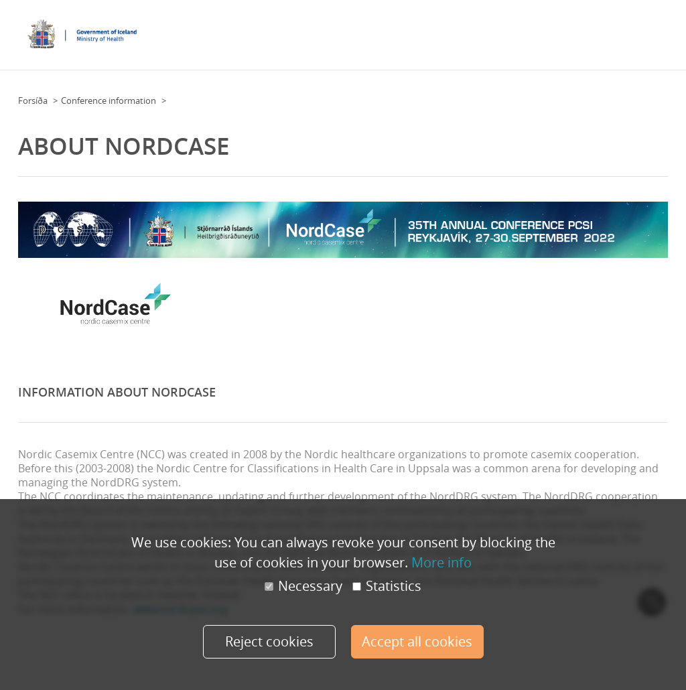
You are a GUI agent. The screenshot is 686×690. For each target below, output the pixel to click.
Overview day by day (592, 31)
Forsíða (33, 100)
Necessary (303, 586)
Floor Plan (274, 31)
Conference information (108, 100)
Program (524, 31)
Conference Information (353, 31)
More (653, 31)
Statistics (386, 586)
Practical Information (454, 31)
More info (441, 562)
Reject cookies (269, 641)
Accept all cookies (417, 641)
